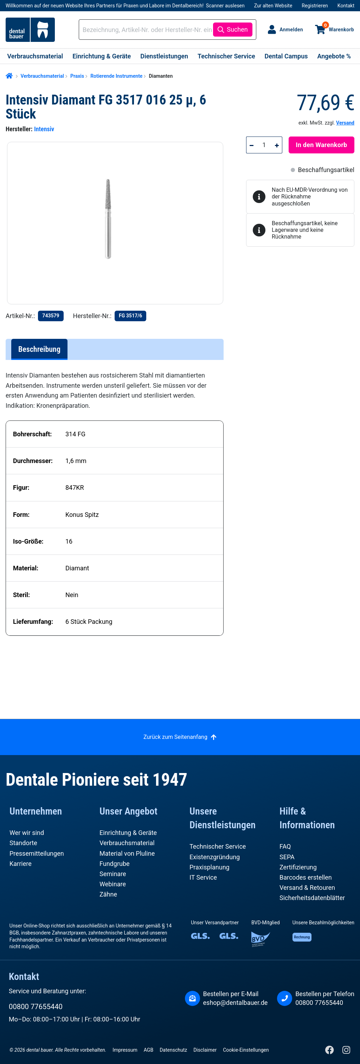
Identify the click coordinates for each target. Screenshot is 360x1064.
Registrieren (315, 5)
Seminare (112, 874)
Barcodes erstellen (305, 877)
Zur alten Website (273, 5)
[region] (118, 223)
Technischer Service (217, 846)
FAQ (285, 846)
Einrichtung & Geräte (128, 832)
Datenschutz (173, 1050)
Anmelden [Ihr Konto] (291, 29)
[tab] (39, 349)
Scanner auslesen (225, 5)
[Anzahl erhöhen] (277, 145)
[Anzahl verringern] (251, 145)
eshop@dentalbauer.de (235, 1002)
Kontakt (346, 5)
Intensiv (44, 129)
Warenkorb (338, 26)
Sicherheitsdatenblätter (312, 897)
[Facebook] (330, 1051)
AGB (148, 1050)
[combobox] (147, 29)
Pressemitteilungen (36, 853)
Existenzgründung (214, 857)
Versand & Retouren (307, 887)
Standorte (23, 843)
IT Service (203, 877)
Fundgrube (114, 863)
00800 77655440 (36, 1006)
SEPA (287, 857)
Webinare (112, 884)
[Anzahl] (264, 145)
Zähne (108, 894)
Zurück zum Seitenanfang (175, 737)
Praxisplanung (209, 867)
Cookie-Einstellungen (246, 1050)
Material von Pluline (127, 853)
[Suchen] (232, 30)
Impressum (124, 1050)
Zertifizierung (298, 867)
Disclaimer (205, 1050)
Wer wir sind (26, 832)
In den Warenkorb (321, 144)
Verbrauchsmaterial (127, 843)
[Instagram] (346, 1051)
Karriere (20, 863)
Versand (345, 123)
